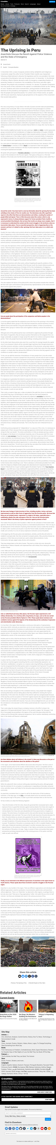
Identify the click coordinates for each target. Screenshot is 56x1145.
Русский (46, 1065)
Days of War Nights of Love (18, 1052)
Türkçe (9, 1069)
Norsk (16, 1073)
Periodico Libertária (24, 153)
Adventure (8, 1037)
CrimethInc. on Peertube (38, 1128)
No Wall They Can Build (34, 1052)
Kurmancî (10, 1073)
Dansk (14, 1071)
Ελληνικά (4, 1067)
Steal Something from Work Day (11, 1045)
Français (26, 1065)
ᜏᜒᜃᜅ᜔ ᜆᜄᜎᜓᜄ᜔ (23, 1073)
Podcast (4, 1054)
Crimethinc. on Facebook (10, 1128)
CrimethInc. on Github (20, 1128)
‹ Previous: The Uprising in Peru (18, 983)
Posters (14, 1043)
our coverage (12, 436)
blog (22, 795)
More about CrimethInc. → (45, 1092)
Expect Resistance (42, 1050)
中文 (27, 1067)
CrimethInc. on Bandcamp (27, 1128)
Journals (8, 1043)
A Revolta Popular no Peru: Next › (37, 983)
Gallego (3, 1073)
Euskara (4, 1069)
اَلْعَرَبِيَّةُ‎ (48, 1069)
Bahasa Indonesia (35, 1067)
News (40, 1037)
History (30, 1037)
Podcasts (17, 4)
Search (27, 4)
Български (21, 1067)
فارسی (14, 1069)
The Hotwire (30, 1056)
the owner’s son (51, 755)
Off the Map (46, 1052)
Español (5, 67)
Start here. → (49, 1099)
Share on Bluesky (22, 976)
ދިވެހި (52, 1071)
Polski (51, 1065)
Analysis (14, 1037)
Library (7, 4)
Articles (4, 1035)
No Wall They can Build (18, 1056)
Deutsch (20, 1065)
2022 (41, 130)
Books (2, 4)
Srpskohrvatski (30, 1069)
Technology (46, 1037)
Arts (2, 1037)
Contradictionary (26, 1050)
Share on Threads (29, 976)
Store (22, 4)
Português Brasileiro (13, 67)
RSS (8, 1034)
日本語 (15, 1067)
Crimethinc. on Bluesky (17, 1128)
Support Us (52, 1)
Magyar (48, 1067)
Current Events (6, 64)
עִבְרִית (18, 1071)
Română (43, 1069)
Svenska (8, 1071)
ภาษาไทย (24, 1071)
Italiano (14, 1065)
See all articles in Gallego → (9, 6)
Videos (25, 1043)
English (3, 1065)
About (38, 4)
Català (48, 1071)
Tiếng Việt (42, 1071)
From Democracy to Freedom (10, 1050)
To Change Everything (44, 1043)
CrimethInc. (4, 1)
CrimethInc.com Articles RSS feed (49, 1128)
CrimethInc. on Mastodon (6, 1128)
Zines (3, 1043)
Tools (11, 4)
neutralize (40, 396)
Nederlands (20, 1069)
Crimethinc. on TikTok (34, 1128)
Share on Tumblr (36, 976)
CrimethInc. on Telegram (31, 1128)
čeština (43, 1067)
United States (7, 145)
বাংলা (3, 1071)
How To (35, 1037)
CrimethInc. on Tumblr (24, 1128)
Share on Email (19, 976)
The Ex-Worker (6, 1056)
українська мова (32, 1071)
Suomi (10, 1067)
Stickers (19, 1043)
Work (33, 1050)
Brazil (25, 145)
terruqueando (32, 556)
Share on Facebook (32, 976)
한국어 (37, 1069)
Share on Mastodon (26, 976)
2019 (35, 130)
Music (30, 1043)
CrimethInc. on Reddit (45, 1128)
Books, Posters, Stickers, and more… (12, 1061)
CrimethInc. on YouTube (42, 1128)
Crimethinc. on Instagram (13, 1128)
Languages (33, 4)
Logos (34, 1043)
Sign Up (48, 1119)
